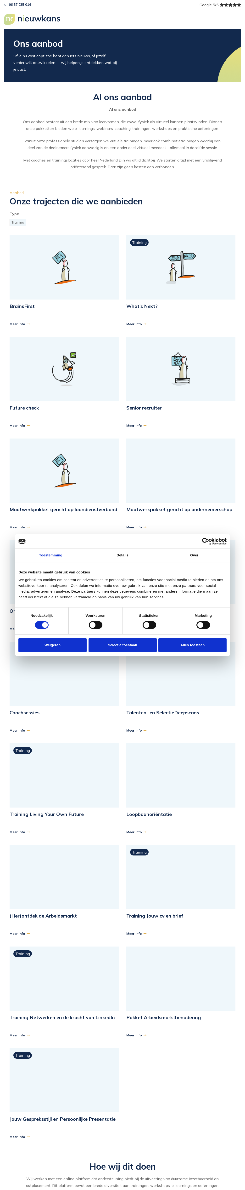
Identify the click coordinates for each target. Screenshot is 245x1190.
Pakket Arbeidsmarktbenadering (163, 1017)
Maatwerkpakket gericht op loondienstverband (63, 509)
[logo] (33, 19)
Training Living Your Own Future (47, 814)
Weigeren (53, 645)
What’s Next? (142, 306)
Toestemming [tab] (50, 555)
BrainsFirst (22, 306)
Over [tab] (194, 555)
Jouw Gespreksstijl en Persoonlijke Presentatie (63, 1119)
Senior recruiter (144, 408)
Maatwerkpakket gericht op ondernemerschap (179, 509)
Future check (24, 408)
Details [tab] (122, 555)
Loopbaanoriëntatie (149, 814)
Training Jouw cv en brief (154, 916)
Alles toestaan (192, 645)
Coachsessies (24, 713)
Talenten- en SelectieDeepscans (162, 713)
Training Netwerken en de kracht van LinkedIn (62, 1017)
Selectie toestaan (122, 645)
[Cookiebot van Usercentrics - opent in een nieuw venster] (206, 541)
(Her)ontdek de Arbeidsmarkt (43, 916)
